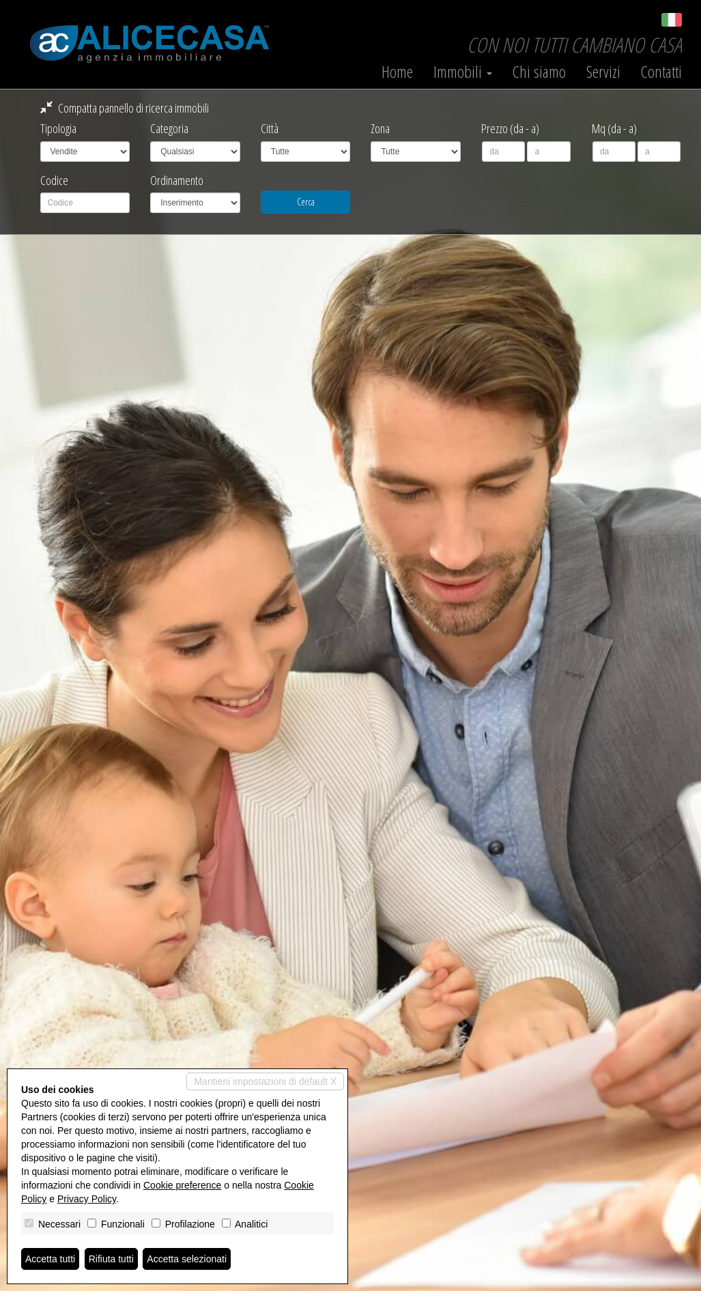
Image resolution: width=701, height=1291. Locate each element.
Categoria (169, 128)
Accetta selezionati (187, 1258)
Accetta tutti (50, 1258)
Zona (380, 128)
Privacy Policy (86, 1198)
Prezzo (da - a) (510, 128)
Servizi (603, 72)
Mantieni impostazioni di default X (265, 1081)
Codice (54, 180)
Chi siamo (539, 72)
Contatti (661, 72)
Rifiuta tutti (111, 1258)
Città (269, 128)
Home (397, 72)
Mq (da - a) (614, 128)
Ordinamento (176, 180)
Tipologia (58, 128)
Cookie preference (182, 1185)
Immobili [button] (462, 72)
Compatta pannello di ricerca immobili (124, 108)
